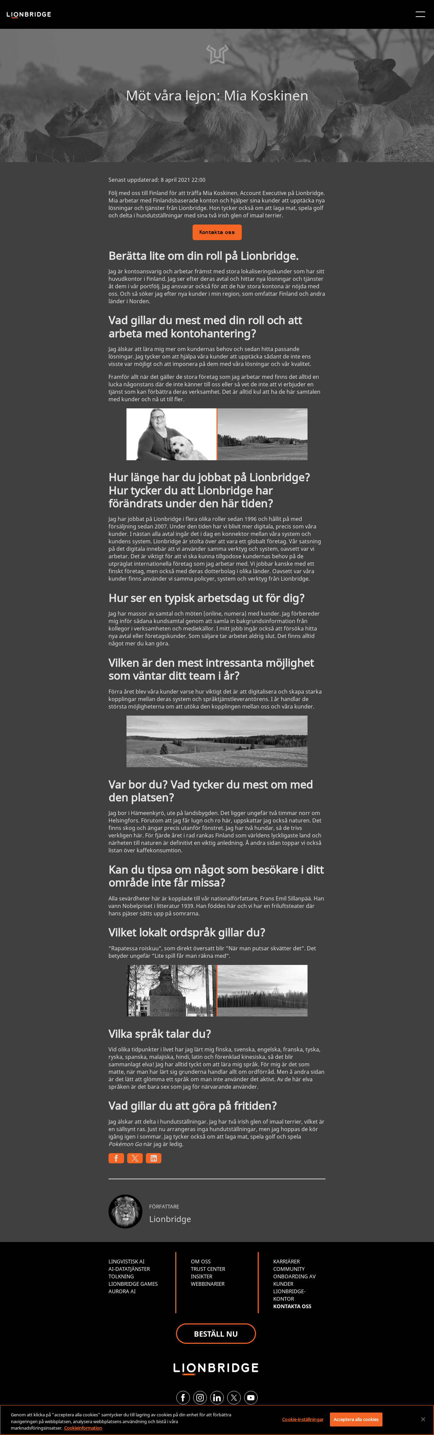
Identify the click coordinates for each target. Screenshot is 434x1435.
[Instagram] (200, 1397)
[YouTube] (251, 1397)
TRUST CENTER (208, 1268)
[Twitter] (234, 1397)
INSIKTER (201, 1276)
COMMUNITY (288, 1268)
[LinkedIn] (217, 1397)
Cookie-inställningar (302, 1419)
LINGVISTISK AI (126, 1261)
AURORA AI (122, 1291)
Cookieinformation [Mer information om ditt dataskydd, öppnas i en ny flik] (83, 1428)
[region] (217, 1420)
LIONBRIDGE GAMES (133, 1283)
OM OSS (201, 1261)
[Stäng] (423, 1419)
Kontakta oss (217, 232)
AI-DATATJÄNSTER (129, 1268)
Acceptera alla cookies (356, 1419)
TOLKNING (121, 1276)
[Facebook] (183, 1397)
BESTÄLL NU (216, 1334)
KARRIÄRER (286, 1261)
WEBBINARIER (207, 1283)
